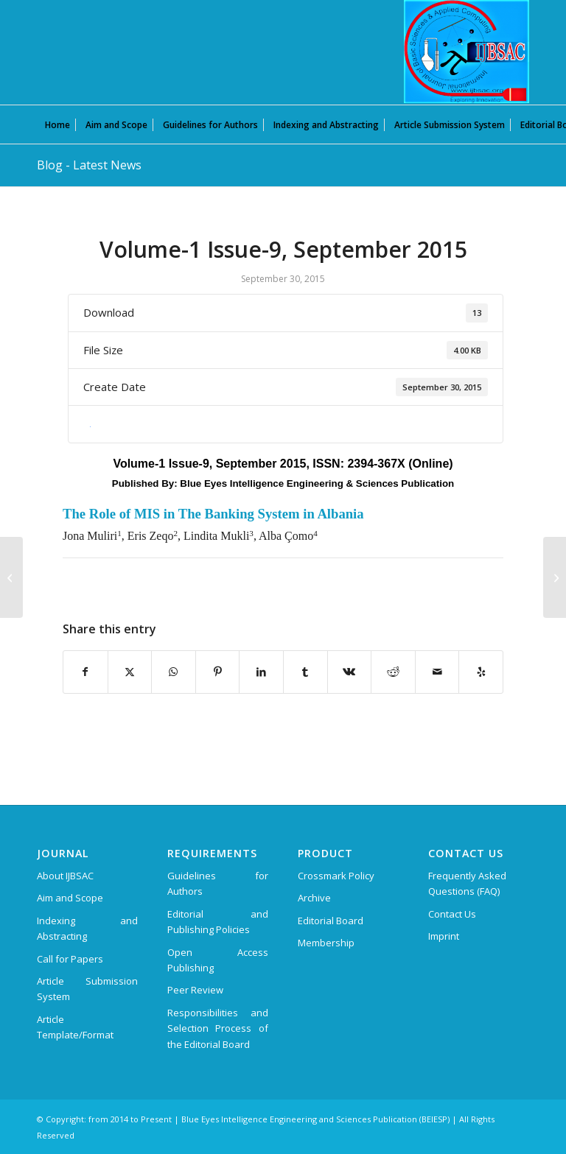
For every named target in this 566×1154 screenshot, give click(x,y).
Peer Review (195, 989)
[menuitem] (57, 124)
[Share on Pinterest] (218, 671)
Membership (326, 942)
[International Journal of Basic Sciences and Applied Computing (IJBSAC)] (466, 51)
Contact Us (452, 914)
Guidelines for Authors (217, 883)
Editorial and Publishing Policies (217, 921)
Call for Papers (70, 958)
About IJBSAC (65, 875)
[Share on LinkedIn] (261, 671)
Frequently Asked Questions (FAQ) (467, 883)
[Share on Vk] (349, 671)
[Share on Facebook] (85, 671)
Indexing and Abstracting (87, 928)
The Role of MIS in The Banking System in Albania (213, 513)
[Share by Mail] (437, 671)
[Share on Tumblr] (305, 671)
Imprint (443, 936)
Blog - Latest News (89, 165)
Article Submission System (87, 988)
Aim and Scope (70, 897)
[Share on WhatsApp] (173, 671)
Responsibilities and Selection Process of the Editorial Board (217, 1028)
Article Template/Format (75, 1027)
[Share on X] (130, 671)
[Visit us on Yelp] (481, 671)
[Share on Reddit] (393, 671)
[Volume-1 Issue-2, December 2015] (554, 577)
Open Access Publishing (217, 960)
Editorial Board (330, 920)
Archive (314, 897)
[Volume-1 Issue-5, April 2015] (11, 577)
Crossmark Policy (336, 875)
